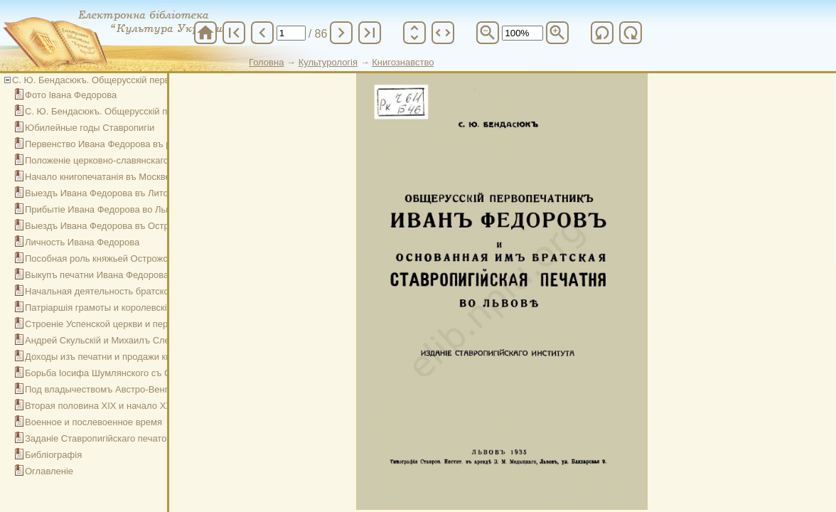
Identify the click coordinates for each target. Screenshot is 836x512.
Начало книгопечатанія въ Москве (98, 176)
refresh (602, 33)
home (205, 33)
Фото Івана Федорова (71, 95)
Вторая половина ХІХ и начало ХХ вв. (106, 405)
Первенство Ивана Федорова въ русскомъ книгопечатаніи (148, 144)
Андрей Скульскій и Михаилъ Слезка (104, 340)
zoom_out (488, 33)
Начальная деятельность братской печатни (118, 291)
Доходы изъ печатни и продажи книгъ (105, 356)
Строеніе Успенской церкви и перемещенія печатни (135, 324)
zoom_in (557, 33)
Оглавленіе (49, 471)
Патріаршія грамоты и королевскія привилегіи (123, 307)
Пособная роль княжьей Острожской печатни (122, 258)
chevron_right (341, 33)
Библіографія (53, 454)
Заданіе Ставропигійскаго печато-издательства (126, 438)
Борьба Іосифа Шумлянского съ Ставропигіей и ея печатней (154, 373)
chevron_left (262, 33)
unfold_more (414, 33)
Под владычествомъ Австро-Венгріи (103, 389)
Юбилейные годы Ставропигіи (89, 127)
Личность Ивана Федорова (82, 242)
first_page (234, 33)
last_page (370, 33)
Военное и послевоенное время (93, 422)
